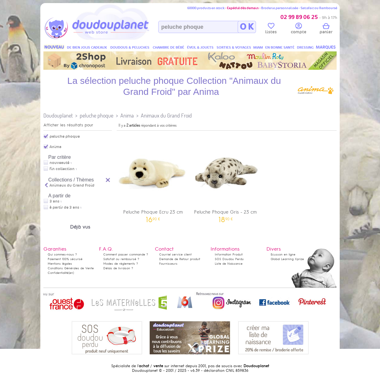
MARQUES (326, 47)
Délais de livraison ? (118, 268)
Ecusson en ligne (283, 254)
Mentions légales (60, 263)
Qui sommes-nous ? (62, 254)
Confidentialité (58, 272)
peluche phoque (96, 115)
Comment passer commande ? (125, 254)
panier (326, 29)
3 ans (54, 201)
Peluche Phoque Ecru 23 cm (153, 177)
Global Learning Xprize (287, 259)
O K (247, 26)
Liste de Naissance (229, 263)
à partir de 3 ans (64, 207)
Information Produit (229, 254)
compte (298, 29)
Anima (127, 115)
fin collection (62, 168)
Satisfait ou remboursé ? (121, 259)
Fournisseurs (168, 263)
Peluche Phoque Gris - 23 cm (225, 177)
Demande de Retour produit (179, 259)
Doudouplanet (58, 115)
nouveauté (59, 162)
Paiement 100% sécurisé (65, 259)
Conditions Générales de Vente (71, 268)
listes (271, 29)
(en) (71, 272)
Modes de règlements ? (120, 263)
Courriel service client (175, 254)
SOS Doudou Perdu (229, 259)
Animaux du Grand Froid (166, 115)
